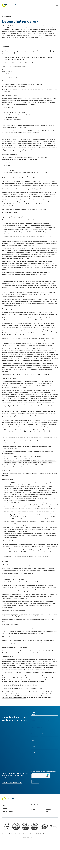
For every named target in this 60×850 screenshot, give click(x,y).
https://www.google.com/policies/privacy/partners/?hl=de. (20, 467)
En (33, 840)
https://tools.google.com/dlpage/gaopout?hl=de (40, 360)
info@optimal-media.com (17, 81)
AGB (46, 814)
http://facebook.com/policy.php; (13, 458)
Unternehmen (34, 809)
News (32, 814)
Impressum (48, 809)
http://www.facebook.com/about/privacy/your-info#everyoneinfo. (40, 462)
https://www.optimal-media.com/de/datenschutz (15, 697)
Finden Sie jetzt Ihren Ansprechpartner (12, 784)
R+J (30, 844)
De (31, 840)
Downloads (48, 807)
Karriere (33, 811)
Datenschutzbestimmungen (39, 773)
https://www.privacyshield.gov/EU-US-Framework (41, 345)
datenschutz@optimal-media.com (11, 86)
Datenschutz (48, 811)
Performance (8, 814)
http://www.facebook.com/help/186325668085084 (18, 460)
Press (4, 810)
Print (4, 807)
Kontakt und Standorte (37, 807)
